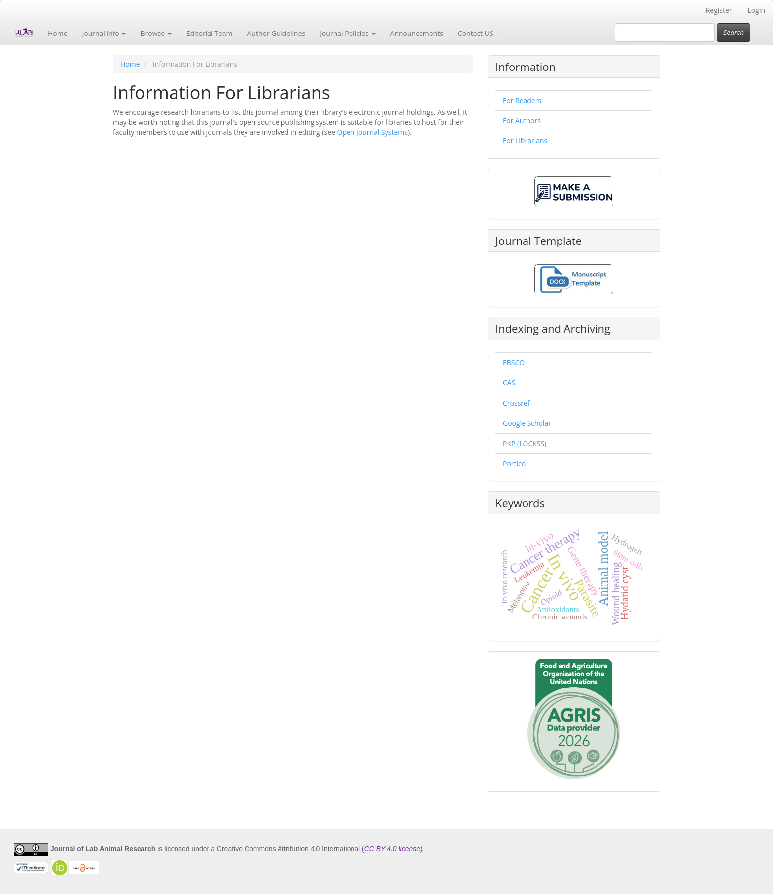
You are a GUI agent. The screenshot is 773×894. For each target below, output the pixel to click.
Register (719, 10)
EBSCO (514, 362)
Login (756, 10)
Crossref (516, 403)
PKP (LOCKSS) (524, 443)
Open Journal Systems (372, 132)
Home (58, 33)
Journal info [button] (104, 33)
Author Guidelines (276, 33)
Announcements (416, 33)
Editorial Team (209, 33)
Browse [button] (156, 33)
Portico (514, 463)
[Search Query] (665, 32)
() (392, 849)
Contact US (475, 33)
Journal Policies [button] (347, 33)
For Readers (522, 100)
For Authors (522, 120)
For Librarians (525, 140)
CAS (509, 382)
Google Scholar (527, 423)
